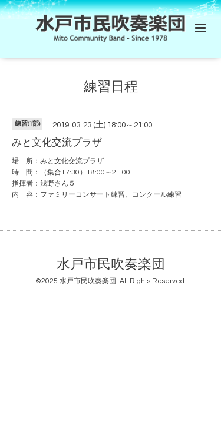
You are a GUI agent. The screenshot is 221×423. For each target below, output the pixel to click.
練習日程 (111, 87)
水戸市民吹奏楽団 (111, 264)
